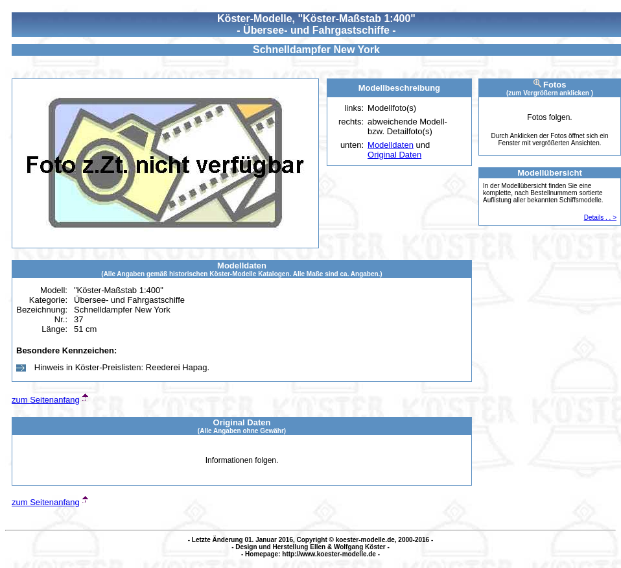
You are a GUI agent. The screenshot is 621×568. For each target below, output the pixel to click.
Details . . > (600, 217)
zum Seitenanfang (46, 400)
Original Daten (394, 155)
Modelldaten (391, 145)
